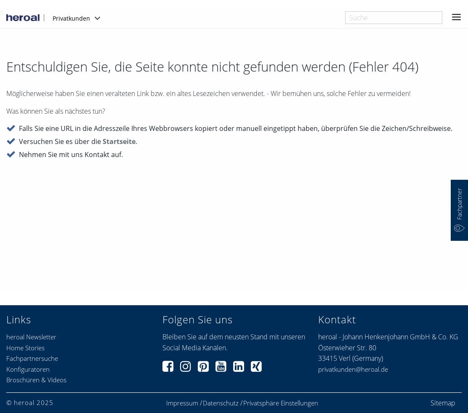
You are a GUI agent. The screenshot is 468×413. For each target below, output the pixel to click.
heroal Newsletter (31, 337)
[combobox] (393, 17)
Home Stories (25, 348)
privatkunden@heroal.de (353, 369)
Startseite (119, 142)
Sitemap (443, 403)
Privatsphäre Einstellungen (280, 403)
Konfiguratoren (28, 369)
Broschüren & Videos (36, 380)
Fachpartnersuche (32, 358)
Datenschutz (221, 403)
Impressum (182, 403)
